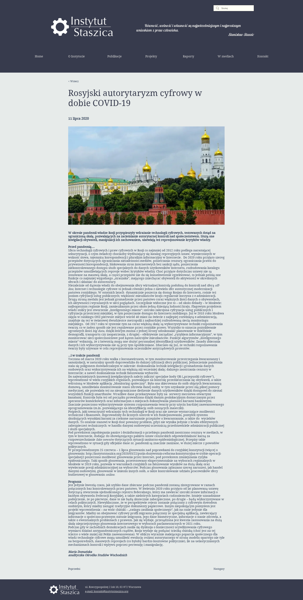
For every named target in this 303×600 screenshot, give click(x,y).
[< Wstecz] (81, 81)
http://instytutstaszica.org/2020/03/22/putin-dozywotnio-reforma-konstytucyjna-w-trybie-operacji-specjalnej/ (144, 455)
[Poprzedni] (81, 569)
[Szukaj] (233, 8)
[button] (76, 56)
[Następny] (214, 569)
